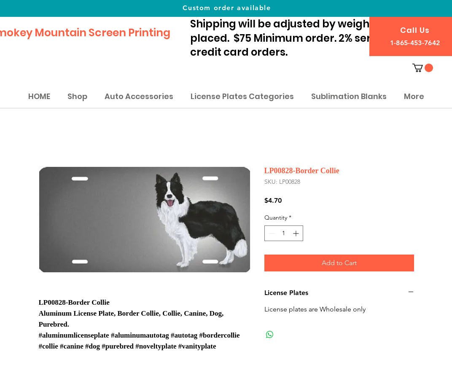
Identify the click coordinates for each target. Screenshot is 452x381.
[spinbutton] (283, 233)
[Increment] (296, 233)
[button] (422, 68)
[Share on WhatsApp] (270, 335)
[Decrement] (271, 233)
